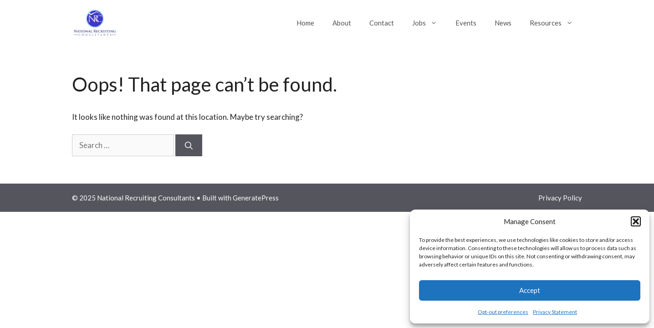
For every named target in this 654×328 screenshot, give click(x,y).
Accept (529, 290)
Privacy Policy (560, 198)
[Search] (188, 145)
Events (465, 23)
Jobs (429, 22)
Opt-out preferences (503, 311)
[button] (635, 221)
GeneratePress (256, 198)
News (503, 23)
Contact (381, 23)
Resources (556, 22)
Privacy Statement (555, 311)
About (341, 23)
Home (305, 23)
